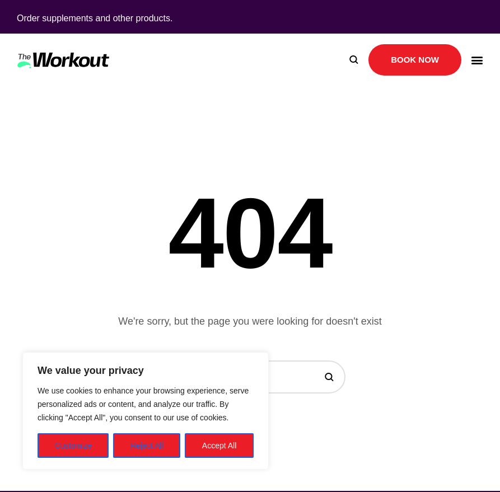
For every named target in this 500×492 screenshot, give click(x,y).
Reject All (146, 445)
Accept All (219, 445)
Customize (73, 445)
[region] (145, 411)
